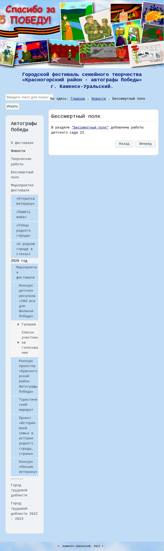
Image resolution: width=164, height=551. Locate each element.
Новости (18, 151)
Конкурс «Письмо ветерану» (28, 467)
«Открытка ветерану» (25, 201)
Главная (78, 99)
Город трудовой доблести (19, 490)
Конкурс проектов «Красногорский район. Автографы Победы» (28, 376)
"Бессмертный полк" (90, 128)
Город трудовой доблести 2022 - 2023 (24, 511)
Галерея (29, 325)
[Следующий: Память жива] (145, 143)
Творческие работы (21, 161)
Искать (12, 106)
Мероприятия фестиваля (22, 187)
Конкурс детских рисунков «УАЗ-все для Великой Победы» (27, 301)
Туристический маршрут (28, 405)
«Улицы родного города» (23, 230)
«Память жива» (23, 214)
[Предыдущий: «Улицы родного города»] (124, 143)
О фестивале (22, 143)
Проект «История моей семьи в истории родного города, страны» (27, 436)
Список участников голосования (30, 343)
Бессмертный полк (22, 174)
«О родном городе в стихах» (25, 249)
